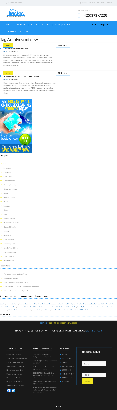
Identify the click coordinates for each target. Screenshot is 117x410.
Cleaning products (10, 189)
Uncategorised (9, 261)
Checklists (7, 172)
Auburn (53, 307)
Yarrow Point (36, 310)
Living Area (7, 235)
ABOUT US (65, 358)
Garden (6, 210)
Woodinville (110, 304)
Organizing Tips (9, 244)
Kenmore (20, 307)
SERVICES (65, 362)
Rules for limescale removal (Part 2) (16, 282)
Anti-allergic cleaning (11, 278)
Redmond (45, 304)
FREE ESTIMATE (67, 366)
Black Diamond (61, 307)
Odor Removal (9, 239)
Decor (6, 193)
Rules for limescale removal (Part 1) (16, 291)
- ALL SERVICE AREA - (81, 310)
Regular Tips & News (11, 248)
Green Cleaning (9, 218)
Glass (6, 214)
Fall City (34, 307)
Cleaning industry (10, 185)
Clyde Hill (27, 307)
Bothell (65, 304)
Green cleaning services (15, 366)
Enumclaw (86, 304)
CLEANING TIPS (67, 374)
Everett (105, 307)
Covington (72, 304)
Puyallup (80, 304)
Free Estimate (46, 25)
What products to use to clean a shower (21, 76)
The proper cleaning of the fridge (15, 274)
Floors (6, 202)
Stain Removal (9, 256)
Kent (53, 310)
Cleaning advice (9, 181)
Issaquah (52, 304)
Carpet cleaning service (15, 362)
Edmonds (28, 310)
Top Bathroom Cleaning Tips (15, 48)
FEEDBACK (65, 370)
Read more (63, 45)
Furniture (7, 206)
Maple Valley (72, 307)
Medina (111, 307)
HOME (63, 354)
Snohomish (68, 310)
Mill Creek (11, 310)
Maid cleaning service (14, 374)
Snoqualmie (20, 310)
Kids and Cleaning (10, 227)
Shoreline (37, 304)
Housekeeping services (15, 370)
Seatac (99, 307)
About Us (33, 25)
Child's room (8, 176)
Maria (5, 51)
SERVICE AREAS (67, 378)
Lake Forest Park (44, 307)
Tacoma (22, 304)
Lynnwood (3, 310)
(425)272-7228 (94, 330)
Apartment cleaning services (17, 358)
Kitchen (6, 231)
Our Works (11, 32)
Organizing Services (14, 354)
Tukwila (79, 307)
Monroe (9, 304)
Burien (94, 307)
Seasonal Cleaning (10, 252)
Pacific (93, 304)
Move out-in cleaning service (17, 378)
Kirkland (3, 307)
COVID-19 (66, 25)
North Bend (46, 310)
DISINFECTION (9, 197)
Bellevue (15, 304)
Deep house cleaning (14, 382)
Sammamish (29, 304)
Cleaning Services (20, 25)
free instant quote (99, 25)
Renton (59, 304)
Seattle (2, 304)
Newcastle (87, 307)
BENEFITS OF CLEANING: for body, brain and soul (21, 287)
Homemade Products (11, 223)
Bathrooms (7, 164)
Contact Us (23, 32)
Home (7, 25)
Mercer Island (11, 307)
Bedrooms (7, 168)
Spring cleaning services (15, 385)
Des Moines (59, 310)
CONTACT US (66, 382)
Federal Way (101, 304)
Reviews (57, 25)
